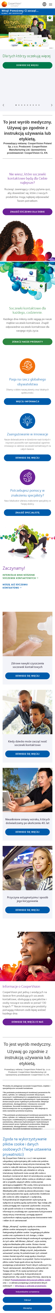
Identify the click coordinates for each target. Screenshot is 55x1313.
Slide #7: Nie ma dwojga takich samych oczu (33, 105)
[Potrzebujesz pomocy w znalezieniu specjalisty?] (27, 494)
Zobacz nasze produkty (27, 341)
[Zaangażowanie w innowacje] (27, 438)
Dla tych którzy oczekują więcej (27, 56)
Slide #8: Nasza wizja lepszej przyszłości (36, 105)
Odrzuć (27, 1300)
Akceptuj (27, 1308)
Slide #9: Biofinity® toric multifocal (38, 105)
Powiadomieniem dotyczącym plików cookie (30, 1280)
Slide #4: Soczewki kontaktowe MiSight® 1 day (24, 105)
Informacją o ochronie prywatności (30, 1286)
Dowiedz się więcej (27, 65)
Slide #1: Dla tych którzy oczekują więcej (16, 105)
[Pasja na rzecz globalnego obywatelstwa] (27, 383)
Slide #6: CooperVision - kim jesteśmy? (30, 105)
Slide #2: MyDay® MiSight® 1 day (18, 105)
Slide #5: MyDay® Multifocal (27, 105)
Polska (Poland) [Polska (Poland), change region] (44, 4)
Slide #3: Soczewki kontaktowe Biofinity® (21, 105)
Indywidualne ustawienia (27, 1292)
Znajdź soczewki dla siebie (27, 211)
